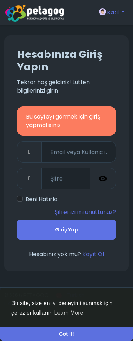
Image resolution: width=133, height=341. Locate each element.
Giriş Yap (66, 229)
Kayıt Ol (93, 254)
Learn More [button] (68, 313)
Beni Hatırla (41, 199)
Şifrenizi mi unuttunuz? (85, 212)
